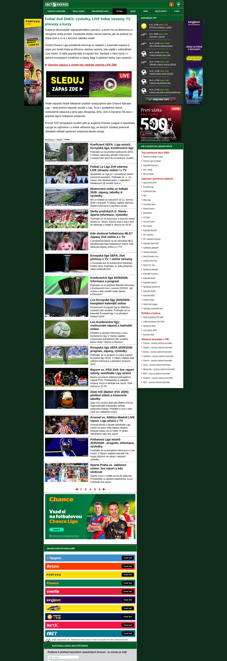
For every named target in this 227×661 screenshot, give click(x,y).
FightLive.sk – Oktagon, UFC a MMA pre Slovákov (110, 603)
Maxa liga (147, 301)
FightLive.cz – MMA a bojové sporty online (66, 586)
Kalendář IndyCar (150, 384)
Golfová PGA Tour (150, 362)
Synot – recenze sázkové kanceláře (157, 466)
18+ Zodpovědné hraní (136, 656)
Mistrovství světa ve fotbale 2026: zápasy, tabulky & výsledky (109, 192)
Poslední (104, 489)
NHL (145, 297)
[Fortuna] (33, 105)
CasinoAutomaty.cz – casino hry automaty (107, 590)
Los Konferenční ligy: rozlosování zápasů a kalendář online (111, 325)
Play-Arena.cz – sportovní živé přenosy (65, 608)
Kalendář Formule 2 (150, 375)
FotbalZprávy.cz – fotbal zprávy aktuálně (66, 590)
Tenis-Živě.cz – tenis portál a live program (66, 599)
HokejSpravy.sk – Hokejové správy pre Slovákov (109, 608)
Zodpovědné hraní (163, 632)
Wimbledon (147, 314)
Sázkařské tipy (149, 119)
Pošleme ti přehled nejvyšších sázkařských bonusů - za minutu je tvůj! (87, 554)
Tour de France (149, 323)
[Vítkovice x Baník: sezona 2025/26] (144, 164)
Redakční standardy (68, 656)
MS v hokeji (147, 271)
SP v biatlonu (148, 336)
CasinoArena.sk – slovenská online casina (107, 616)
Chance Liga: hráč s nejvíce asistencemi (165, 193)
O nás (46, 656)
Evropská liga (148, 288)
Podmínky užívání (86, 656)
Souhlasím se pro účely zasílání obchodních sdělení (83, 566)
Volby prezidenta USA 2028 (153, 423)
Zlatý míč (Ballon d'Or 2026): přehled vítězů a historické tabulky (109, 395)
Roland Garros (148, 310)
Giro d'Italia (147, 327)
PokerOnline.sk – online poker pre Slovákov (108, 621)
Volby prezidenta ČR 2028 (153, 418)
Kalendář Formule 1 (150, 266)
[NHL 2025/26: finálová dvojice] (144, 145)
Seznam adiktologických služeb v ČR (99, 650)
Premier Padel (148, 401)
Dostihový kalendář (150, 371)
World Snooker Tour (151, 357)
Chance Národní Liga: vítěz (159, 156)
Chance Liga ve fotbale (152, 262)
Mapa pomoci (120, 650)
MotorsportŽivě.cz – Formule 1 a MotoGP (66, 603)
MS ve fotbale (148, 275)
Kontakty (54, 656)
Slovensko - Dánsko (157, 138)
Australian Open (149, 305)
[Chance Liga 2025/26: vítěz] (144, 182)
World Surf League (150, 405)
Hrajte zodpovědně (52, 641)
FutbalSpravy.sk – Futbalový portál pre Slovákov (109, 612)
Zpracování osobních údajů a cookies (110, 656)
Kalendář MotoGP (150, 331)
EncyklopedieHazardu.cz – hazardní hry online (109, 586)
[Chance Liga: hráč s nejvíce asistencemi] (144, 192)
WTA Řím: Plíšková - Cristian (160, 128)
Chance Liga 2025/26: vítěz (160, 184)
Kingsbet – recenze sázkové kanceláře (158, 479)
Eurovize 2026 (148, 436)
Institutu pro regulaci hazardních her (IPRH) (114, 632)
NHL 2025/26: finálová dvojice (160, 147)
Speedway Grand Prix (151, 388)
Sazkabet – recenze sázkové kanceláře (158, 457)
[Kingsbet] (194, 105)
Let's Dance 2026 (150, 431)
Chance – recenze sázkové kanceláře (157, 462)
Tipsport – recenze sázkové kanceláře (157, 449)
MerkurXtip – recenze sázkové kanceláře (159, 470)
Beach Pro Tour (149, 366)
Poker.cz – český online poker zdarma (65, 616)
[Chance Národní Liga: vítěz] (144, 155)
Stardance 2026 (149, 427)
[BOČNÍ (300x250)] (159, 242)
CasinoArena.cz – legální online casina (65, 621)
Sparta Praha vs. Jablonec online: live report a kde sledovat (108, 468)
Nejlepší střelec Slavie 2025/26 (161, 175)
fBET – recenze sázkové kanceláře (156, 483)
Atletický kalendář (150, 353)
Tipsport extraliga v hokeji (153, 258)
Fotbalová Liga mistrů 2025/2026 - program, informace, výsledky (112, 443)
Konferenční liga (149, 292)
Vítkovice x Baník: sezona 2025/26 (162, 165)
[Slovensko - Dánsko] (144, 136)
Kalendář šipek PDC (151, 344)
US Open (146, 318)
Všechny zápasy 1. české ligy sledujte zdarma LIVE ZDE (82, 64)
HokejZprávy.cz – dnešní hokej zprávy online (67, 595)
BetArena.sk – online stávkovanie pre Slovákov (109, 599)
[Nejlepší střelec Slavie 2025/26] (144, 173)
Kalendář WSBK (149, 392)
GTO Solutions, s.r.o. (158, 656)
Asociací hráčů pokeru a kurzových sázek (62, 635)
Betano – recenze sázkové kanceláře (157, 453)
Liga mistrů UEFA (150, 284)
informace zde (94, 644)
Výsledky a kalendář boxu (153, 410)
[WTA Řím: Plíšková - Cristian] (144, 127)
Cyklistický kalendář (150, 349)
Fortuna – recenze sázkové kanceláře (157, 444)
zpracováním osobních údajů (74, 566)
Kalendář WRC (149, 397)
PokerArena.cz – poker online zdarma (64, 612)
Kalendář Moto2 (149, 379)
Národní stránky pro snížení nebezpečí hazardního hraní (148, 650)
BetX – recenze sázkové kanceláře (156, 475)
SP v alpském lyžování (152, 340)
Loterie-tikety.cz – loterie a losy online (105, 595)
